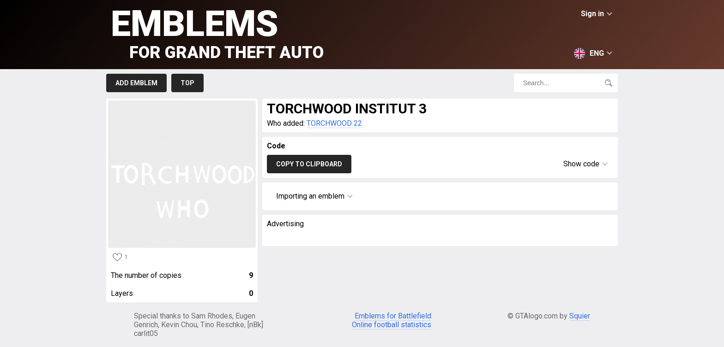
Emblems (217, 32)
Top (187, 83)
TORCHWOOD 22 (334, 123)
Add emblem (136, 83)
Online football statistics (391, 324)
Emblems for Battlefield (393, 316)
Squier (579, 316)
